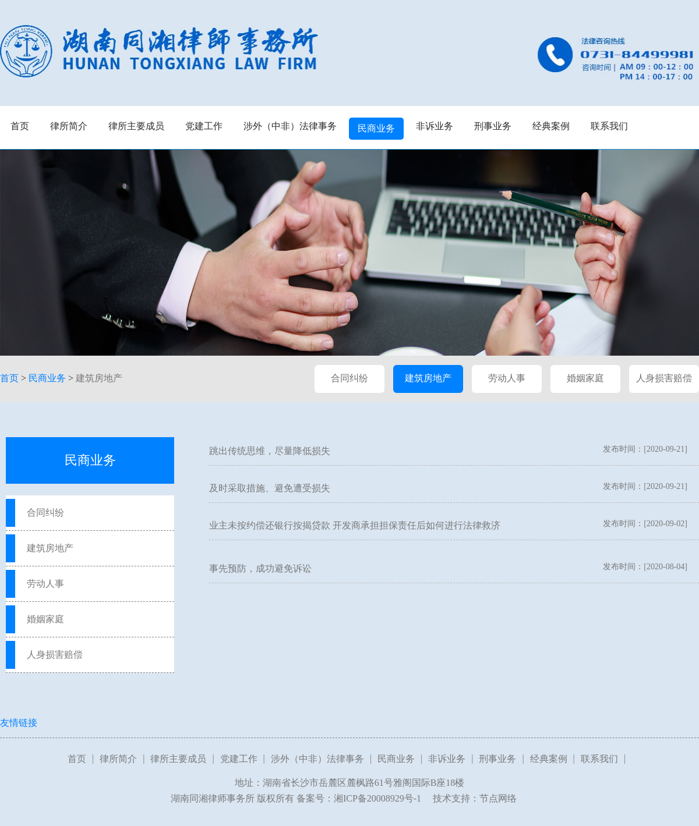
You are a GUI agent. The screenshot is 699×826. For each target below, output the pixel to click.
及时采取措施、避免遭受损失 (269, 488)
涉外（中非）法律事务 (290, 126)
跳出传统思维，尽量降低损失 (269, 451)
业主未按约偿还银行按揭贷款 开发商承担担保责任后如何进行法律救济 (354, 525)
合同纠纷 (349, 378)
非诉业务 (434, 126)
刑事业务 (492, 126)
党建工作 (204, 126)
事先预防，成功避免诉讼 (260, 568)
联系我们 (609, 126)
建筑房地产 (99, 378)
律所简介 (68, 126)
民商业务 (376, 128)
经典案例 (551, 126)
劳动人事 (506, 378)
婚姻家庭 (585, 378)
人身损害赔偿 (664, 378)
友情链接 (18, 723)
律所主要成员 (136, 126)
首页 (19, 126)
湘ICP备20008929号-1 (377, 798)
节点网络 (498, 798)
